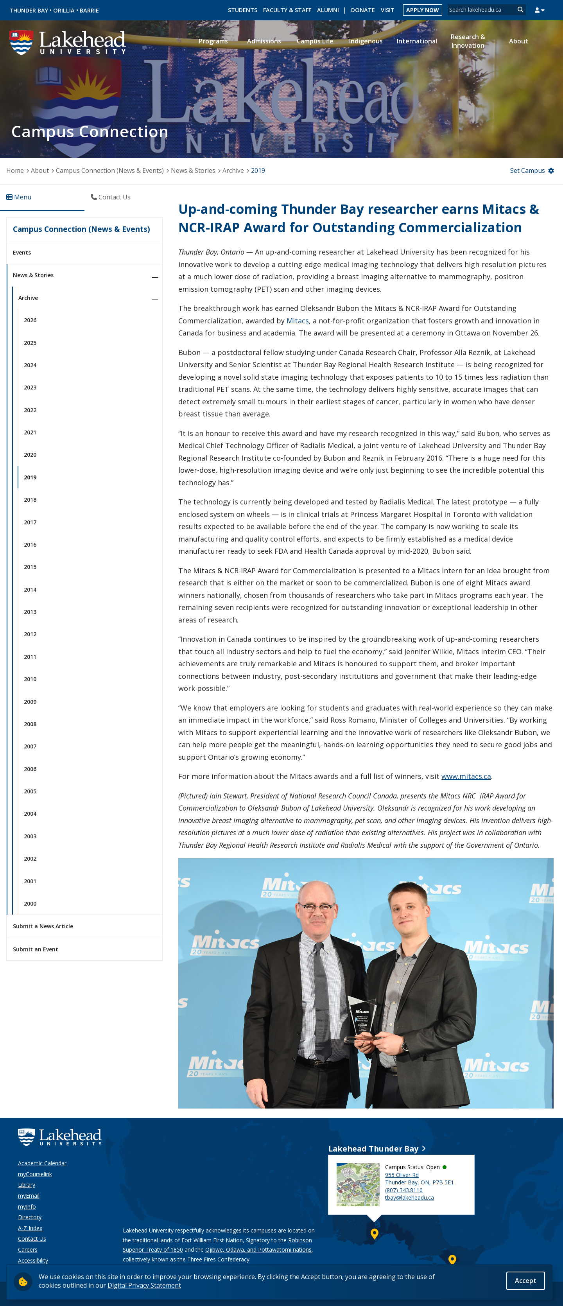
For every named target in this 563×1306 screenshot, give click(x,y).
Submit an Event (35, 949)
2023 (30, 387)
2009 (30, 701)
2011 (30, 656)
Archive (233, 170)
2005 (30, 791)
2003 (30, 836)
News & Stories (193, 170)
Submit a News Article (43, 926)
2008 (30, 724)
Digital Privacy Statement (144, 1285)
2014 (30, 589)
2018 (30, 499)
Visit (387, 10)
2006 (30, 769)
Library (26, 1184)
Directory (29, 1217)
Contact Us (32, 1238)
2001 (30, 881)
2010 (30, 679)
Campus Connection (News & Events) (110, 170)
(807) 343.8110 (404, 1190)
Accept (525, 1281)
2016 (30, 544)
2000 (30, 903)
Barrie (89, 10)
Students (242, 10)
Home (15, 170)
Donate (363, 10)
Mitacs (298, 320)
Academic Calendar (42, 1163)
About (40, 170)
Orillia (64, 10)
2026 (30, 320)
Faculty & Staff (287, 10)
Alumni (328, 10)
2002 (30, 858)
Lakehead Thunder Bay (373, 1148)
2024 (30, 365)
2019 (258, 170)
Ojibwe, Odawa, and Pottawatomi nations (258, 1249)
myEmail (28, 1195)
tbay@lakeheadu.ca (409, 1197)
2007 (30, 746)
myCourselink (35, 1174)
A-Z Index (30, 1228)
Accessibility (33, 1260)
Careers (28, 1249)
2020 (30, 454)
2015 (30, 566)
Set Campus (527, 170)
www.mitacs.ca (466, 776)
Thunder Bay (28, 10)
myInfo (27, 1206)
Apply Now (422, 10)
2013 (30, 611)
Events (22, 252)
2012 (30, 634)
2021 (30, 432)
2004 (30, 813)
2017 (30, 522)
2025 (30, 342)
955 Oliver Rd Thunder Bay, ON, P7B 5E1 (419, 1178)
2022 (30, 410)
